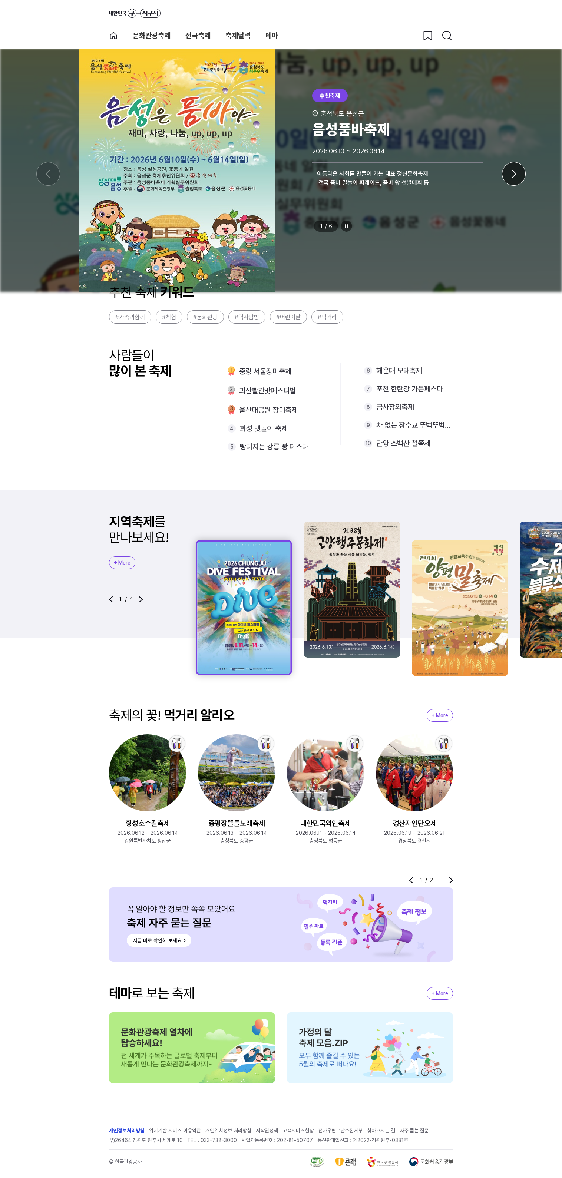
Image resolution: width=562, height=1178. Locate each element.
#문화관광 (205, 317)
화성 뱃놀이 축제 (264, 428)
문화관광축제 (152, 35)
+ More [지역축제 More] (122, 563)
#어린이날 (288, 317)
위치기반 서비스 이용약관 (175, 1131)
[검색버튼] (447, 36)
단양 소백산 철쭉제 (403, 443)
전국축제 (198, 35)
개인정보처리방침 (127, 1131)
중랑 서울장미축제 (265, 371)
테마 (271, 35)
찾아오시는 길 (381, 1131)
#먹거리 (327, 317)
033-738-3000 (219, 1140)
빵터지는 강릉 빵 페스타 (274, 446)
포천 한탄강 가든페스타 (409, 388)
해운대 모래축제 (399, 370)
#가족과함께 (130, 317)
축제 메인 (113, 35)
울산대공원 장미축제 (268, 410)
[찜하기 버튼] (428, 36)
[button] (111, 599)
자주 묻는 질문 (414, 1131)
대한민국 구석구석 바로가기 (135, 13)
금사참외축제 (395, 407)
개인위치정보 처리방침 (228, 1131)
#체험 (169, 317)
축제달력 (238, 35)
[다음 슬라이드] (514, 174)
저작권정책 (267, 1131)
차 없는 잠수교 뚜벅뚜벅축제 (414, 425)
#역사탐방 (247, 317)
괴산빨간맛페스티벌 (267, 390)
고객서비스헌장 (298, 1131)
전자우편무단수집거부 (340, 1131)
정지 (346, 226)
